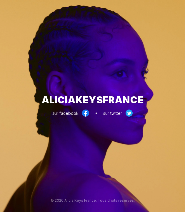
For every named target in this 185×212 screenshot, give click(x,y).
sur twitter (118, 113)
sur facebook (70, 113)
